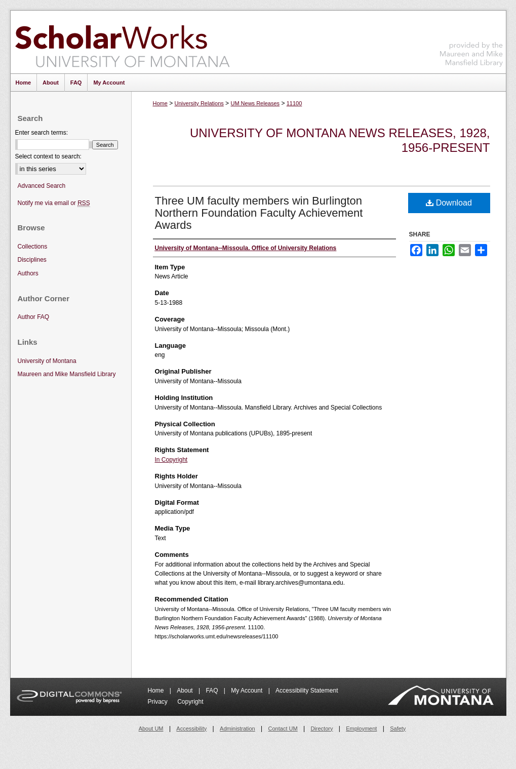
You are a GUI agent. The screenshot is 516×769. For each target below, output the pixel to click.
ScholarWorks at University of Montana (122, 42)
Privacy (159, 701)
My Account (247, 690)
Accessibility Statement (306, 690)
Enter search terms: (41, 132)
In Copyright (171, 459)
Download (449, 202)
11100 (294, 103)
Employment (361, 728)
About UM (151, 728)
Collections (33, 246)
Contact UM (283, 728)
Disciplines (32, 259)
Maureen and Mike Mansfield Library (471, 40)
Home (160, 103)
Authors (28, 273)
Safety (398, 728)
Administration (237, 728)
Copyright (190, 701)
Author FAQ (34, 316)
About (185, 690)
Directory (321, 728)
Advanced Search (42, 185)
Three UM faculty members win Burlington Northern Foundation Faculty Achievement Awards (259, 212)
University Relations (199, 103)
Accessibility (191, 728)
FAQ (212, 690)
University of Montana (47, 361)
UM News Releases (255, 103)
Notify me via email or (54, 203)
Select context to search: (48, 156)
